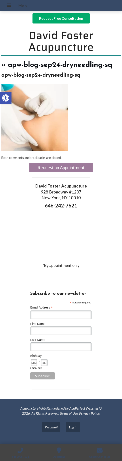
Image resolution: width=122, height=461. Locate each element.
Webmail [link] (51, 427)
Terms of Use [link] (69, 413)
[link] (5, 98)
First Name (37, 324)
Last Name (37, 340)
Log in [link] (73, 427)
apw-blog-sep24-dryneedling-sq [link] (56, 65)
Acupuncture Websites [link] (36, 408)
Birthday (36, 355)
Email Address (41, 307)
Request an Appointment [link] (61, 167)
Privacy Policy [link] (89, 413)
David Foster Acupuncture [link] (61, 41)
